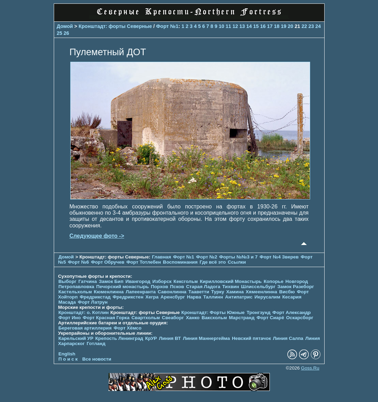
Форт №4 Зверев (279, 256)
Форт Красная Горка (106, 317)
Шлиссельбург (258, 286)
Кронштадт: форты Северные (115, 26)
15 (256, 26)
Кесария (292, 297)
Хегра (152, 297)
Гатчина (87, 281)
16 (263, 26)
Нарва (194, 297)
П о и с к (68, 359)
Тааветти (198, 291)
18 (276, 26)
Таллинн (213, 297)
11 (228, 26)
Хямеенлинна (261, 291)
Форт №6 (78, 262)
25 (59, 33)
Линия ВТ (170, 338)
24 (318, 26)
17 (270, 26)
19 (283, 26)
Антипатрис (239, 297)
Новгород (296, 281)
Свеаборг (173, 317)
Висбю (287, 291)
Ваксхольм (214, 317)
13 (242, 26)
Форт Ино (70, 317)
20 (290, 26)
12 (235, 26)
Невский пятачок (251, 338)
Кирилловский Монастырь (231, 281)
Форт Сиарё (270, 317)
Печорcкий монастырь (122, 286)
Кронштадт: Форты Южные (213, 312)
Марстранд (241, 317)
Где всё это (213, 262)
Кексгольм (186, 281)
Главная (161, 256)
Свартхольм (145, 317)
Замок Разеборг (295, 286)
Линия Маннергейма (206, 338)
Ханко (193, 317)
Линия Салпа (288, 338)
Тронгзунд (258, 312)
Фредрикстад (95, 297)
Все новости (96, 359)
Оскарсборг (299, 317)
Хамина (235, 291)
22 (304, 26)
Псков (177, 286)
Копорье (273, 281)
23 (311, 26)
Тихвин (230, 286)
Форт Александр (292, 312)
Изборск (162, 281)
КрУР (151, 338)
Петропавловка (76, 286)
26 (66, 33)
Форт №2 (206, 256)
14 (249, 26)
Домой (65, 26)
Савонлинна (172, 291)
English (67, 353)
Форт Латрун (93, 302)
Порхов (159, 286)
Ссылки (237, 262)
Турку (217, 291)
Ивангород (138, 281)
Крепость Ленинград (119, 338)
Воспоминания (180, 262)
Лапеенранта (141, 291)
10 (221, 26)
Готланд (95, 343)
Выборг (67, 281)
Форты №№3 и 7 (238, 256)
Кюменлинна (109, 291)
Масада (67, 302)
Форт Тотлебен (143, 262)
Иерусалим (267, 297)
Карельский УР (76, 338)
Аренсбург (173, 297)
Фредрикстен (128, 297)
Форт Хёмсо (128, 328)
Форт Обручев (107, 262)
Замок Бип (111, 281)
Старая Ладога (203, 286)
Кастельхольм (75, 291)
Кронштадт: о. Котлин (84, 312)
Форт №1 (167, 26)
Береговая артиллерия (85, 328)
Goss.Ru (310, 368)
